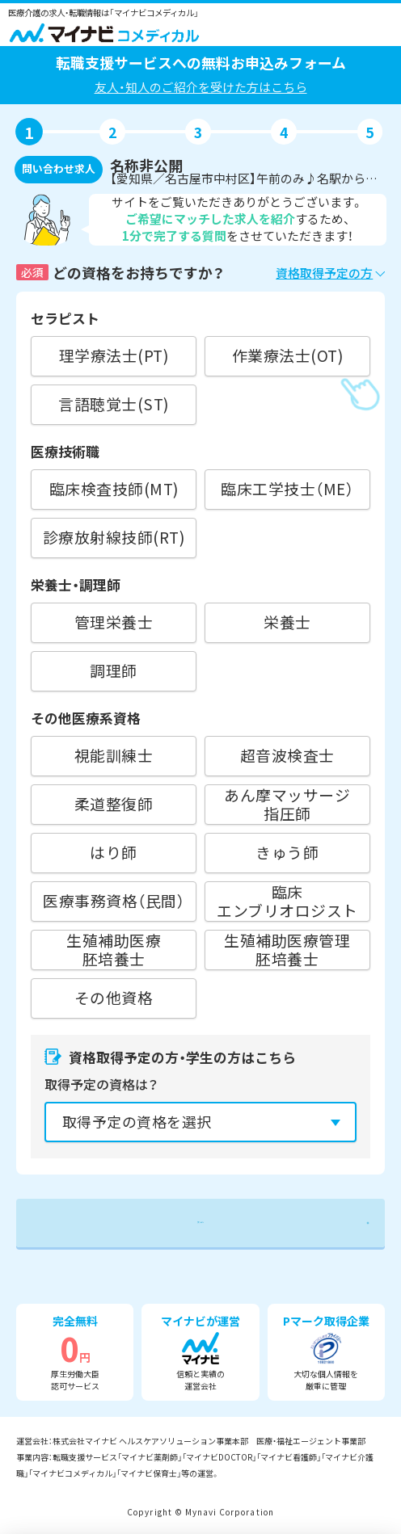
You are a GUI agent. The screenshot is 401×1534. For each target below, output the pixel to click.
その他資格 (113, 997)
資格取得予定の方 (324, 272)
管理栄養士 (113, 622)
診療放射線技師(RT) (113, 537)
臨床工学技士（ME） (287, 488)
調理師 (113, 670)
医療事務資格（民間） (113, 900)
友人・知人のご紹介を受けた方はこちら (201, 86)
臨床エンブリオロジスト (287, 901)
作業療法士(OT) (287, 355)
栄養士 (287, 622)
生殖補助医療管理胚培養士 (287, 949)
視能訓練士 (113, 755)
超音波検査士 (287, 755)
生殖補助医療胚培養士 (113, 949)
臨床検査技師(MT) (114, 488)
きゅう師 (287, 852)
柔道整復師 (113, 803)
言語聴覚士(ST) (113, 403)
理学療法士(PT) (113, 355)
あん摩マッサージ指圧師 (287, 804)
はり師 (113, 852)
